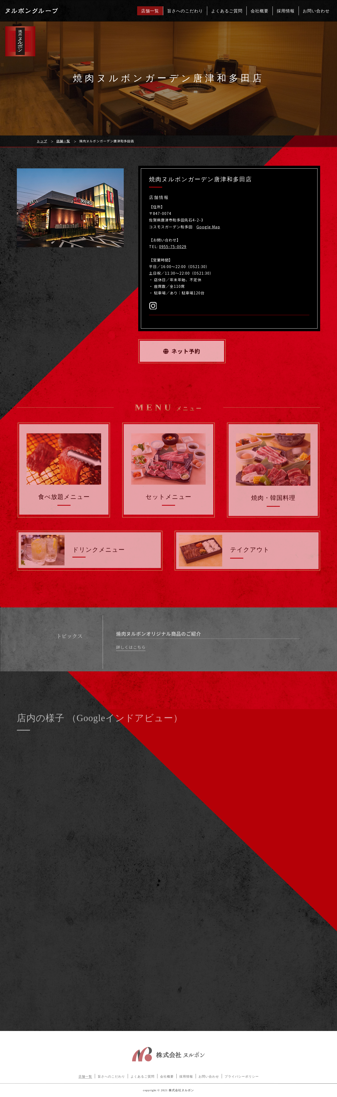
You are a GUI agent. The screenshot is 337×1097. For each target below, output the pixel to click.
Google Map (208, 226)
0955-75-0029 (172, 246)
